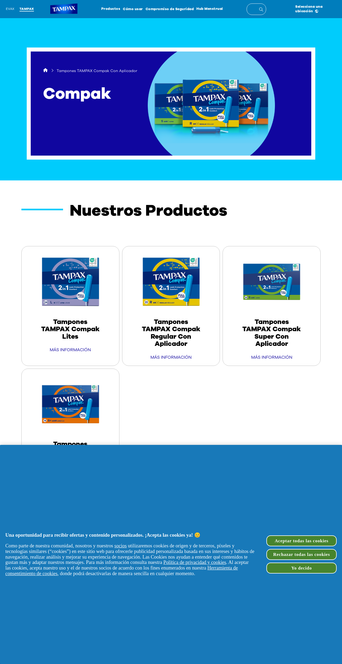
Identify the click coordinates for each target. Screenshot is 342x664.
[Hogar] (45, 71)
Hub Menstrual (209, 9)
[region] (171, 554)
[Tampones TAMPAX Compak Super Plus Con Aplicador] (70, 428)
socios (120, 545)
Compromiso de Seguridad (170, 9)
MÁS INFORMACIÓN (70, 350)
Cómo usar (133, 9)
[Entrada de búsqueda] (262, 10)
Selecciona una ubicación (308, 8)
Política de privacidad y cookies (194, 562)
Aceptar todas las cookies (301, 540)
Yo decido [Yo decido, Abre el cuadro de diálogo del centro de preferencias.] (301, 568)
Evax (10, 9)
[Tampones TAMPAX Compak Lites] (70, 302)
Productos (111, 9)
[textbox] (256, 9)
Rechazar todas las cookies (301, 554)
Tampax (27, 9)
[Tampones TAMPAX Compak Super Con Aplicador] (271, 306)
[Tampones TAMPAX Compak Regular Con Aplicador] (171, 306)
